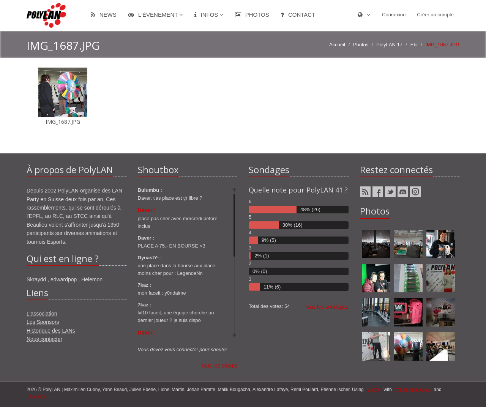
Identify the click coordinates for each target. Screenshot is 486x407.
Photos (252, 14)
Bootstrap (38, 396)
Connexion (394, 14)
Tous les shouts (219, 366)
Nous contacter (44, 339)
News (104, 14)
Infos (208, 14)
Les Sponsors (43, 322)
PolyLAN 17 (389, 44)
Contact (298, 14)
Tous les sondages (327, 307)
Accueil (337, 44)
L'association (42, 314)
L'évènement (155, 14)
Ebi (414, 44)
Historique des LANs (51, 331)
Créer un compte (435, 14)
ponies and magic (413, 389)
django (373, 389)
